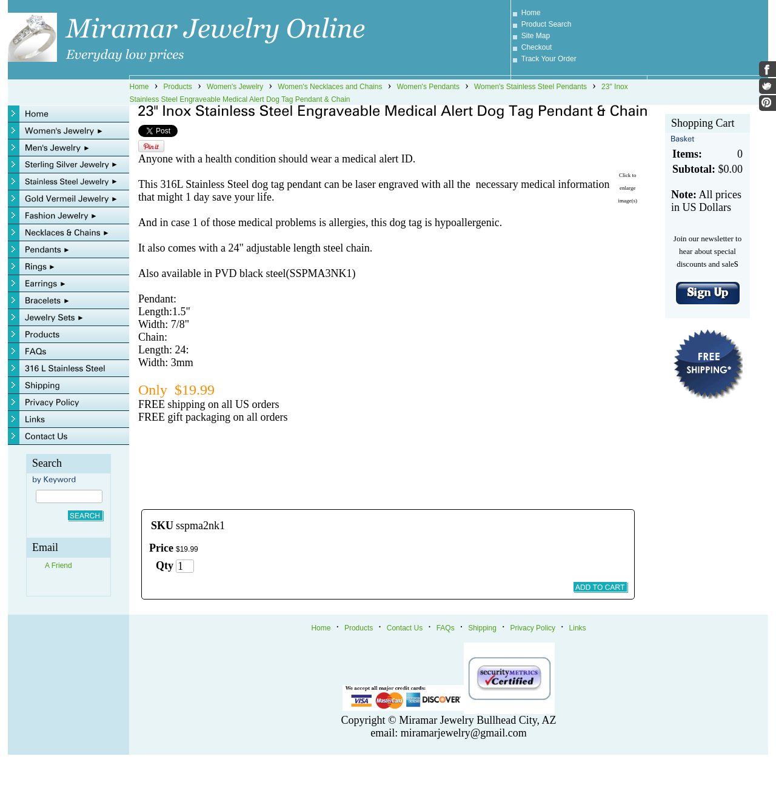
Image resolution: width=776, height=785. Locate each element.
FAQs (445, 628)
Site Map (535, 36)
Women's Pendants (427, 86)
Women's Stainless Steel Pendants (530, 86)
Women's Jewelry (235, 86)
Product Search (546, 24)
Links (577, 628)
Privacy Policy (532, 628)
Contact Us (405, 628)
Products (178, 86)
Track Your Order (549, 59)
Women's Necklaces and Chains (330, 86)
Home (531, 12)
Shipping (482, 628)
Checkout (536, 47)
